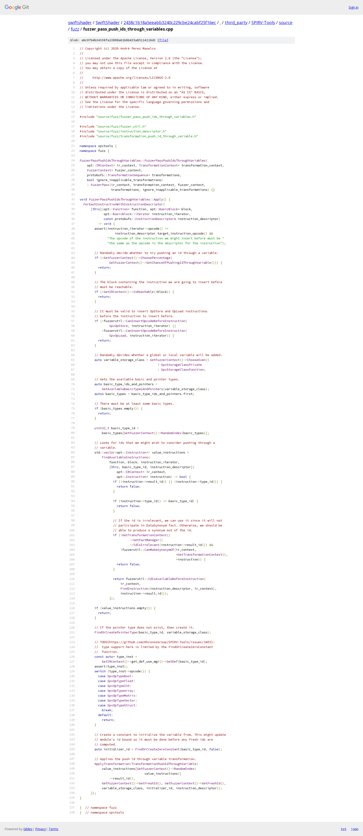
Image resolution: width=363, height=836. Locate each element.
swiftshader (80, 22)
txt (343, 829)
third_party (236, 22)
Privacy (40, 829)
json (354, 829)
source (285, 22)
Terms (53, 829)
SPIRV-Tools (263, 22)
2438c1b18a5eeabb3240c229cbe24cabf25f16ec (170, 22)
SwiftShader (108, 22)
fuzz (75, 29)
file (163, 40)
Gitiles (27, 829)
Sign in (353, 7)
